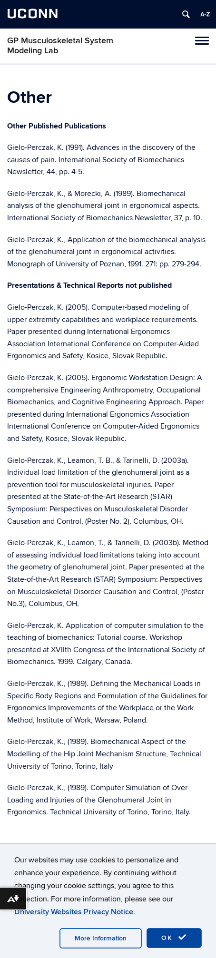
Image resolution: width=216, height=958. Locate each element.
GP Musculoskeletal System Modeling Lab (60, 46)
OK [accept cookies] (174, 937)
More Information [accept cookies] (101, 938)
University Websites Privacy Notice (73, 912)
